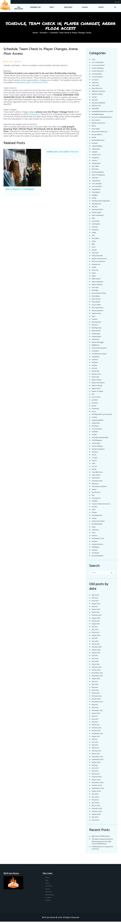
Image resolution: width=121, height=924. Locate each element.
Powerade (95, 411)
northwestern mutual (99, 356)
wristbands (96, 555)
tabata (94, 471)
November (97, 678)
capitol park (96, 151)
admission (95, 82)
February (97, 617)
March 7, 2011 (9, 62)
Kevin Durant (96, 301)
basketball (95, 108)
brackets (44, 32)
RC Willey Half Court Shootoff (102, 417)
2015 (93, 59)
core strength (97, 186)
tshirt (94, 512)
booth (94, 140)
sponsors (95, 454)
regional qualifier (98, 422)
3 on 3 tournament (98, 65)
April (95, 597)
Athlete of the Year (99, 91)
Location (85, 7)
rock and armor (97, 431)
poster (94, 408)
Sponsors (48, 894)
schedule (95, 434)
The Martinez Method (99, 489)
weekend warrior (98, 546)
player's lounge (97, 388)
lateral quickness (98, 313)
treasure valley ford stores (101, 506)
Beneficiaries (68, 7)
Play (46, 882)
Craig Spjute (96, 194)
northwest (95, 353)
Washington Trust (98, 541)
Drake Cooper (97, 215)
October (97, 788)
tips (93, 497)
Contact (101, 7)
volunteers (96, 532)
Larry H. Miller (96, 307)
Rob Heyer (95, 428)
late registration (98, 310)
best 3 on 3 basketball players (102, 119)
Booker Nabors (97, 137)
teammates (96, 480)
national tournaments (100, 350)
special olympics (98, 448)
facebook (95, 232)
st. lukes (95, 460)
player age (95, 379)
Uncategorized (97, 518)
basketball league (98, 117)
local (93, 318)
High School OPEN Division (101, 838)
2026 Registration (18, 8)
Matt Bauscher (97, 330)
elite (93, 220)
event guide (96, 226)
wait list (94, 538)
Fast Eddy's (96, 241)
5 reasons (95, 80)
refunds (95, 419)
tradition (95, 503)
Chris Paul (95, 171)
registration (96, 425)
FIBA (93, 246)
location (95, 321)
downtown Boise (98, 212)
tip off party (96, 494)
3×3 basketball (97, 74)
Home (35, 32)
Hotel (94, 275)
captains (95, 154)
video (94, 529)
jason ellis (95, 290)
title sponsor (96, 500)
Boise (94, 128)
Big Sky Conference (99, 125)
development (97, 206)
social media (96, 445)
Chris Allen (95, 168)
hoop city (95, 272)
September (97, 736)
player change (97, 382)
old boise (95, 362)
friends (94, 252)
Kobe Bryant (96, 304)
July (95, 600)
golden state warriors (99, 261)
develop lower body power (101, 203)
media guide (96, 336)
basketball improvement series (100, 112)
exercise (95, 229)
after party (96, 85)
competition (96, 183)
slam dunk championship (100, 440)
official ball (95, 359)
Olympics (95, 365)
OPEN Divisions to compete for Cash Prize (102, 850)
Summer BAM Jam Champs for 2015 (62, 151)
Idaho (94, 278)
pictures (95, 370)
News (47, 885)
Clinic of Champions (99, 177)
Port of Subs (96, 399)
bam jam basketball (99, 103)
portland (95, 402)
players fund (96, 391)
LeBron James (97, 316)
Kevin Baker (96, 298)
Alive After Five (97, 88)
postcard (95, 405)
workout (95, 552)
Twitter (94, 515)
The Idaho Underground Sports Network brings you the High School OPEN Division (102, 843)
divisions (95, 209)
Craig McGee (96, 191)
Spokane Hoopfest (99, 451)
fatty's (94, 243)
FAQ (93, 238)
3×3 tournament (97, 77)
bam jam (95, 100)
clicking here (34, 114)
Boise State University (100, 134)
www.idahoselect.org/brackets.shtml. (32, 82)
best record (96, 122)
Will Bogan (95, 549)
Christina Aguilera (98, 174)
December (97, 675)
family (94, 235)
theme (94, 492)
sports (94, 457)
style (93, 466)
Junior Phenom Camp (99, 295)
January (96, 652)
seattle (94, 437)
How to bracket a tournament (20, 189)
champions (96, 160)
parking (94, 367)
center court (96, 157)
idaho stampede (98, 284)
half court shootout (99, 264)
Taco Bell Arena (97, 474)
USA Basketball (97, 526)
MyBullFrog (95, 347)
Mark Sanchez (97, 324)
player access (97, 376)
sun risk (94, 468)
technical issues (98, 483)
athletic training (97, 94)
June (95, 603)
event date (96, 223)
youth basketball (98, 558)
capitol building (97, 148)
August (96, 606)
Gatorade (95, 255)
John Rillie (95, 292)
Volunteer (49, 888)
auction (94, 97)
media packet (97, 339)
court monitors (97, 189)
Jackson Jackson (98, 287)
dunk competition (98, 217)
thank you (95, 486)
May (95, 689)
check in (95, 163)
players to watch (98, 394)
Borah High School (98, 142)
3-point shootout (98, 71)
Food (93, 249)
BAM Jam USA (96, 106)
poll (93, 396)
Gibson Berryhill (97, 258)
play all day (95, 373)
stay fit (94, 463)
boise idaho (96, 131)
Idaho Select (96, 281)
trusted (94, 509)
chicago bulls (96, 166)
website (95, 543)
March (96, 615)
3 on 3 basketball (98, 62)
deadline (95, 197)
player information (98, 385)
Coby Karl (95, 180)
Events (52, 7)
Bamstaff (19, 62)
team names (96, 477)
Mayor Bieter (96, 333)
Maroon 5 (95, 327)
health (94, 269)
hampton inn (96, 267)
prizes (94, 414)
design (94, 200)
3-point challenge (98, 68)
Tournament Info (35, 7)
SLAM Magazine (97, 443)
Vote (93, 535)
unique (94, 520)
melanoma (95, 342)
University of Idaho (98, 523)
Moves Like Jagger (98, 344)
